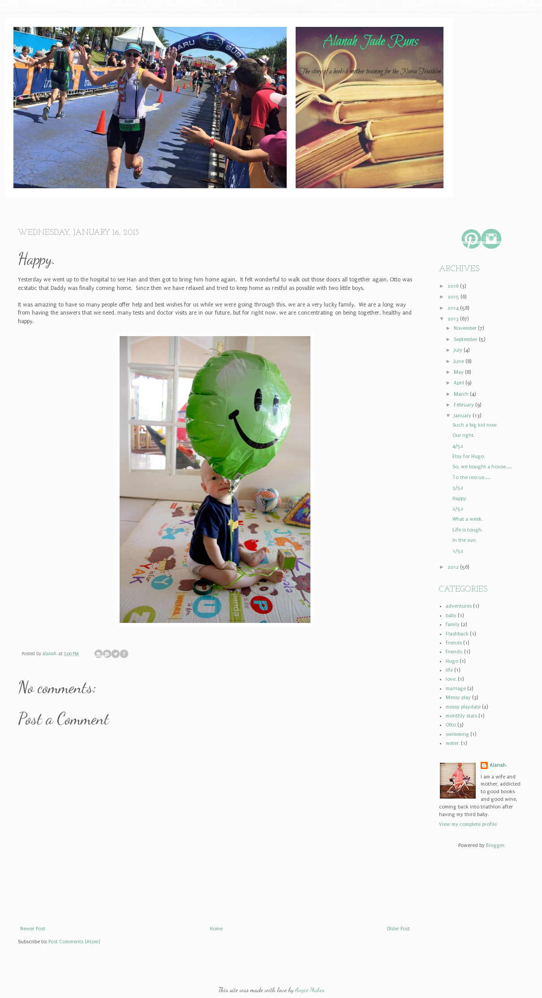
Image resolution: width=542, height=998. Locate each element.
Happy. (459, 498)
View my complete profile (468, 824)
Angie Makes (309, 990)
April (459, 383)
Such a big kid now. (475, 425)
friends (454, 643)
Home (42, 184)
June (459, 361)
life (449, 670)
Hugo (452, 661)
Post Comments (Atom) (74, 942)
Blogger (495, 845)
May (459, 372)
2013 (453, 319)
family (453, 624)
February (464, 405)
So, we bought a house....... (482, 467)
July (459, 350)
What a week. (467, 519)
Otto (451, 725)
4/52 (457, 446)
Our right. (463, 435)
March (462, 394)
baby (451, 615)
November (466, 328)
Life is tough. (467, 530)
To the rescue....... (471, 477)
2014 (453, 308)
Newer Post (32, 929)
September (466, 339)
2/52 (457, 509)
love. (451, 679)
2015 (453, 297)
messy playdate (463, 707)
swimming (457, 734)
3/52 (457, 488)
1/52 (457, 551)
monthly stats (461, 716)
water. (453, 743)
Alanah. (51, 654)
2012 (453, 567)
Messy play (458, 697)
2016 (453, 286)
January (463, 416)
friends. (454, 652)
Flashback (457, 634)
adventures (459, 606)
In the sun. (464, 540)
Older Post (398, 929)
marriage (456, 688)
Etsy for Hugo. (468, 456)
